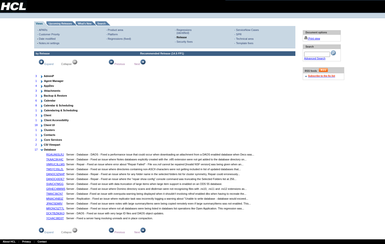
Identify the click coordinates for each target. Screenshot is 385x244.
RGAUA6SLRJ (55, 154)
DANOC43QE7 (55, 179)
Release (182, 37)
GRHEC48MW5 (55, 188)
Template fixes (244, 43)
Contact (42, 241)
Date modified (47, 38)
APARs (43, 29)
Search (101, 23)
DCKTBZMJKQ (55, 213)
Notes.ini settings (49, 43)
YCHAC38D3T (55, 218)
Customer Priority (49, 34)
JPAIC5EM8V (54, 203)
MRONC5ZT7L (55, 208)
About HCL (9, 241)
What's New (85, 23)
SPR (239, 34)
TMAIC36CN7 (54, 193)
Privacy (26, 241)
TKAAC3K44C (54, 159)
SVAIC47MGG (55, 183)
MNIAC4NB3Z (54, 198)
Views (39, 23)
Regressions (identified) (184, 31)
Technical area (244, 38)
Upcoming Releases (60, 23)
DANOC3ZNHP (55, 174)
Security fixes (184, 41)
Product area (115, 29)
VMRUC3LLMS (55, 164)
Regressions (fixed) (119, 38)
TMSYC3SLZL (55, 169)
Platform (113, 34)
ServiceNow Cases (247, 29)
